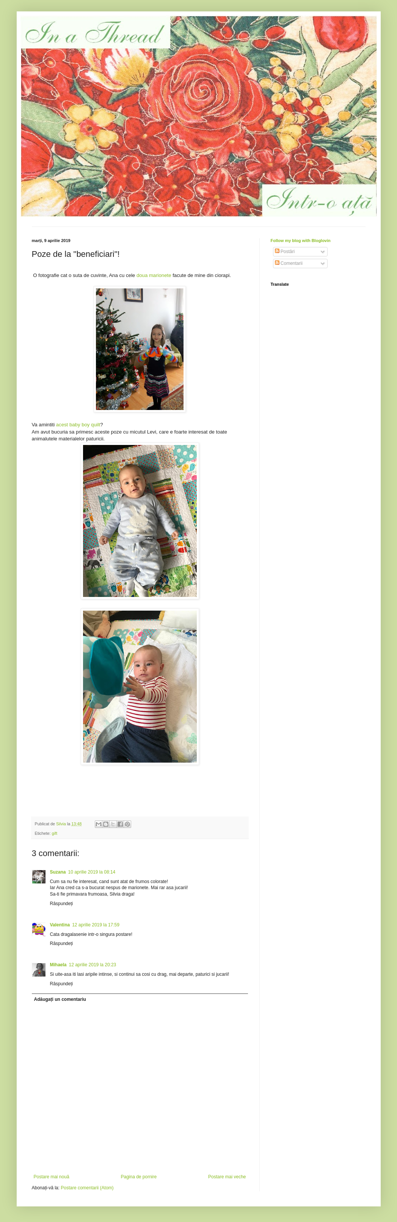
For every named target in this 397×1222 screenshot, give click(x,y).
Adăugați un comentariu (60, 999)
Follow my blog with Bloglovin (301, 240)
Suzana (58, 872)
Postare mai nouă (51, 1176)
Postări (285, 251)
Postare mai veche (227, 1176)
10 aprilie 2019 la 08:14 (92, 872)
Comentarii (289, 263)
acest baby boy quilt (78, 424)
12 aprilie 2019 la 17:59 (95, 925)
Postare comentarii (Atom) (87, 1187)
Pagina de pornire (139, 1176)
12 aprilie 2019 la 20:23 (92, 964)
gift (54, 833)
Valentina (60, 925)
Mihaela (58, 964)
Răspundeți (61, 903)
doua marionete (155, 275)
